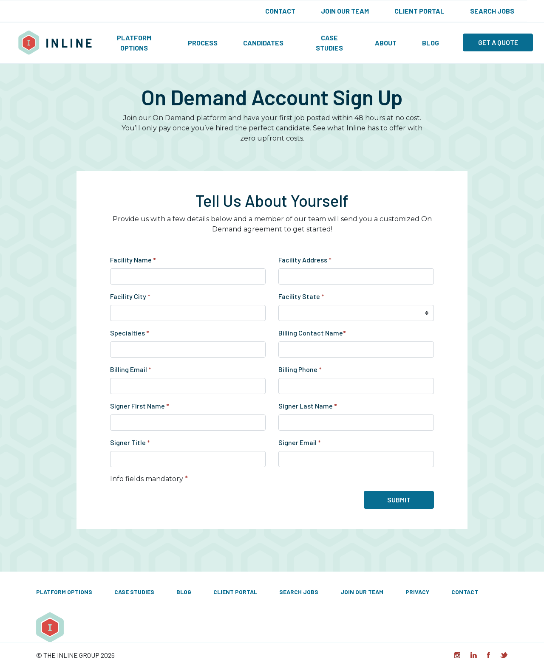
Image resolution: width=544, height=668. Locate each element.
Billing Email (130, 369)
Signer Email (299, 442)
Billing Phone (300, 369)
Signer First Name (139, 406)
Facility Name (133, 260)
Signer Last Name (307, 406)
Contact (280, 11)
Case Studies (329, 43)
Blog (430, 43)
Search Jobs (492, 11)
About (386, 43)
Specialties (129, 333)
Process (203, 43)
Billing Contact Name (312, 333)
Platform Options (134, 43)
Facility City (130, 296)
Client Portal (419, 11)
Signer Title (130, 442)
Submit (399, 500)
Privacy (417, 591)
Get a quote (498, 42)
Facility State (301, 296)
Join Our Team (345, 11)
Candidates (263, 43)
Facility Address (305, 260)
